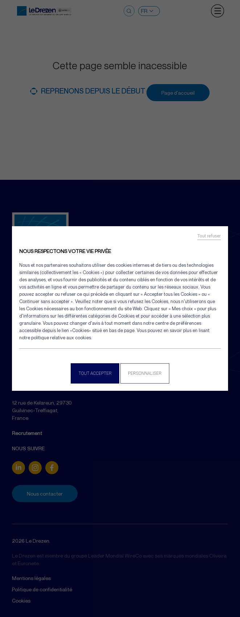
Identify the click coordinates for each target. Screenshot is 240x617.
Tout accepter (95, 373)
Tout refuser (209, 236)
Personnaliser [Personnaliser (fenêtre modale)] (145, 373)
